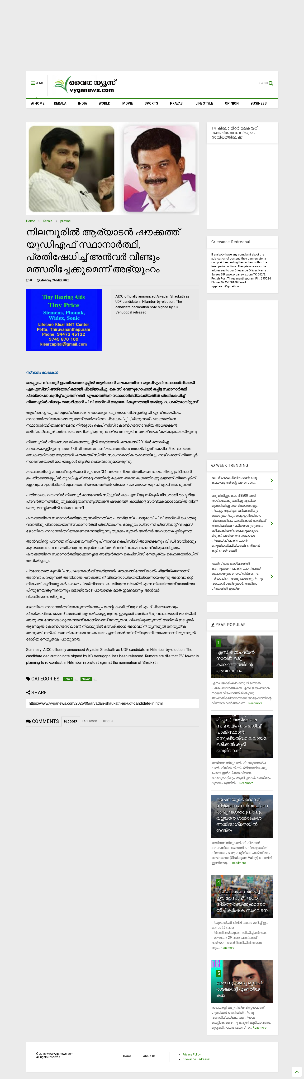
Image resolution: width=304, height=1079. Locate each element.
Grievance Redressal (196, 1059)
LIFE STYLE (204, 103)
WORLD (104, 103)
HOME (37, 103)
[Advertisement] (152, 38)
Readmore (255, 703)
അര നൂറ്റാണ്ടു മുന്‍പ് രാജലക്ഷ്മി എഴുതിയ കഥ (238, 989)
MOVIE (127, 103)
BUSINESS (259, 103)
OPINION (232, 103)
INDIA (82, 103)
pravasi (65, 221)
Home (30, 221)
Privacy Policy (192, 1054)
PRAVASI (177, 103)
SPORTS (151, 103)
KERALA (60, 103)
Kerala (47, 221)
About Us (149, 1056)
